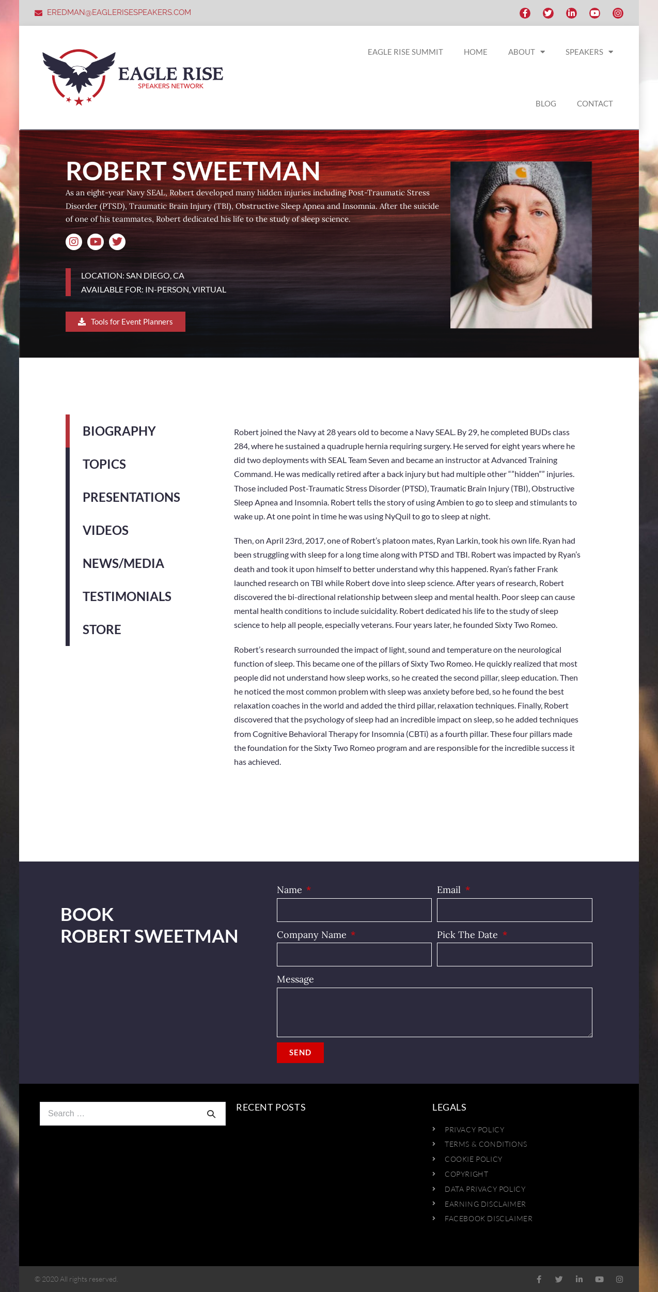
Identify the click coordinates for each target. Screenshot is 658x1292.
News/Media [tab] (123, 563)
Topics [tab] (104, 463)
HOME (476, 51)
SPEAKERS (589, 52)
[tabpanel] (408, 601)
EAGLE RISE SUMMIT (405, 51)
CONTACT (595, 103)
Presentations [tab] (131, 496)
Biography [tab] (119, 430)
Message (295, 979)
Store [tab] (102, 629)
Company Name (313, 935)
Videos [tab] (106, 529)
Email (450, 890)
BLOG (546, 103)
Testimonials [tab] (127, 596)
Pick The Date (468, 935)
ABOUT (526, 52)
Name (291, 890)
